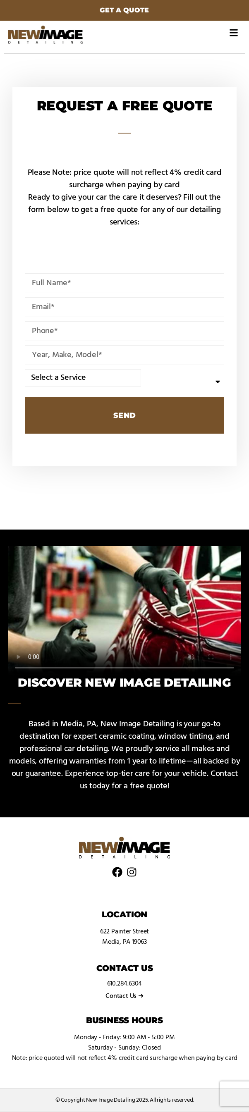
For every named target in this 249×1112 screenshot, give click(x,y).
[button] (234, 32)
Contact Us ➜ (124, 996)
